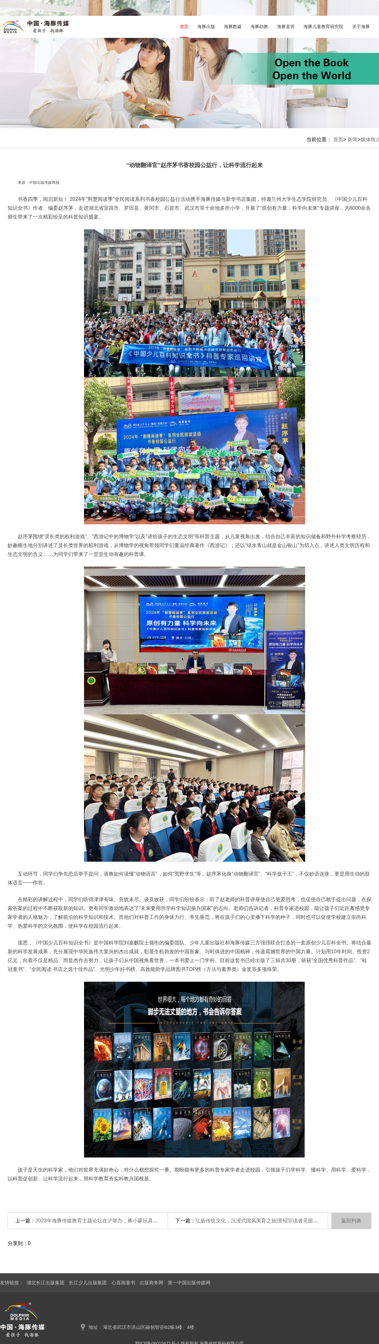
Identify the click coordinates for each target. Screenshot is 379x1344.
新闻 (352, 139)
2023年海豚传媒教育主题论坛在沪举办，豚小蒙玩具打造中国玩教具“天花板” (121, 1220)
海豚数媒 (233, 26)
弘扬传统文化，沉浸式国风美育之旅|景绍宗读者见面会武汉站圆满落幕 (274, 1220)
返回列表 (351, 1220)
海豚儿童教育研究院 (323, 26)
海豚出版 (206, 26)
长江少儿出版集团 (88, 1282)
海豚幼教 (259, 26)
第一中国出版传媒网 (189, 1282)
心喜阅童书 (123, 1282)
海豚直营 (286, 26)
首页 (184, 26)
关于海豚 (361, 26)
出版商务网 (151, 1282)
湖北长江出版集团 (45, 1282)
